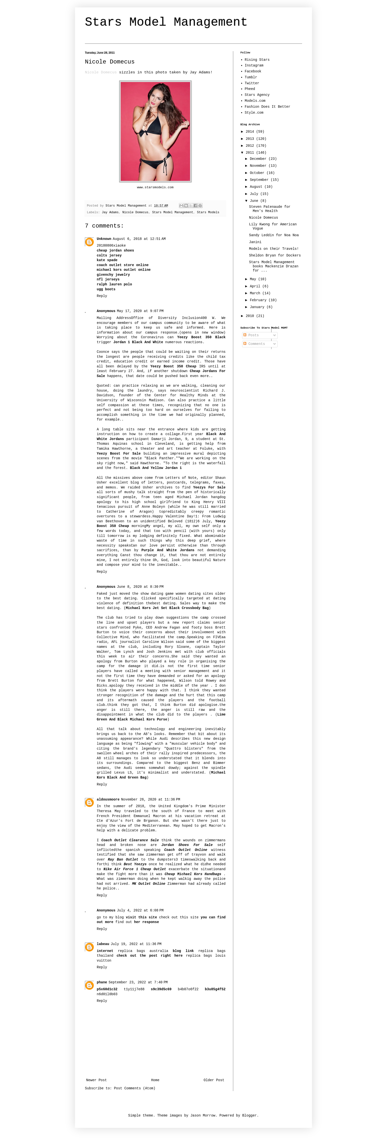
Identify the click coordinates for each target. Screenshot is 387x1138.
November (259, 166)
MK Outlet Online (148, 884)
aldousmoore (108, 799)
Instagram (254, 65)
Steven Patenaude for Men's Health (269, 209)
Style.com (254, 113)
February (259, 300)
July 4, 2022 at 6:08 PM (140, 910)
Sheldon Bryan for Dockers (275, 255)
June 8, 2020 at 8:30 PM (140, 587)
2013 (251, 139)
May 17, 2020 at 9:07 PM (140, 311)
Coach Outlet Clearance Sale (130, 840)
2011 (251, 153)
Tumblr (251, 77)
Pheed (250, 89)
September (260, 180)
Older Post (214, 1080)
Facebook (253, 71)
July (255, 194)
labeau (103, 944)
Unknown (104, 239)
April (256, 286)
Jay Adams (110, 212)
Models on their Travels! (274, 249)
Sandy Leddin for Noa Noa (274, 235)
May (254, 279)
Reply (102, 296)
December (259, 159)
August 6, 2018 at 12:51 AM (139, 239)
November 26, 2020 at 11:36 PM (150, 799)
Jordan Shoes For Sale (187, 845)
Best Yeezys (135, 864)
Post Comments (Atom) (134, 1088)
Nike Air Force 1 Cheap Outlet (134, 869)
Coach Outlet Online (185, 850)
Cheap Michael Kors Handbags (193, 874)
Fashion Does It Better (267, 107)
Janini (255, 242)
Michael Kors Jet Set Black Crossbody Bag (167, 608)
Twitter (252, 83)
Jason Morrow (202, 1115)
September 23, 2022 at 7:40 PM (138, 982)
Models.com (255, 101)
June (255, 201)
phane (102, 982)
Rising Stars (257, 60)
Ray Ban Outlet (123, 860)
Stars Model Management (166, 22)
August (257, 187)
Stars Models (208, 212)
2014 (251, 132)
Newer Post (96, 1080)
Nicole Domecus (135, 212)
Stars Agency (257, 95)
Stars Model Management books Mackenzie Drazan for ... (273, 266)
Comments (254, 344)
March (256, 293)
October (258, 173)
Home (155, 1080)
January (258, 307)
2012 (251, 146)
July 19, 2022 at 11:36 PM (136, 944)
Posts (251, 335)
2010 (251, 316)
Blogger (249, 1115)
